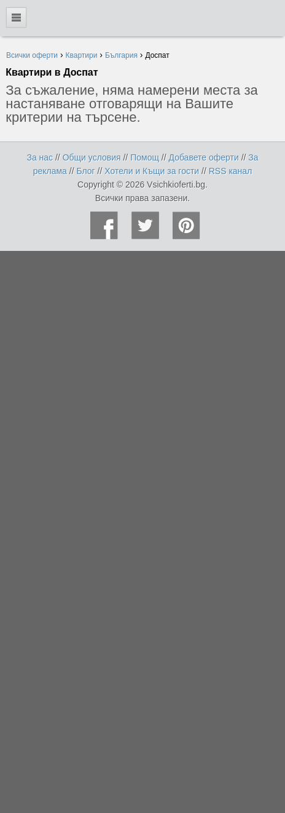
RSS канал (230, 171)
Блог (85, 171)
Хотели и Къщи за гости (151, 171)
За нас (39, 157)
